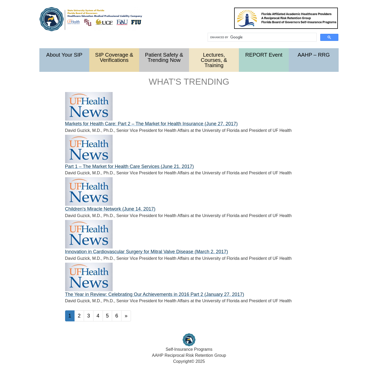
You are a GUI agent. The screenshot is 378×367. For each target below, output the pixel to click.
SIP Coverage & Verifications (114, 57)
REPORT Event (263, 55)
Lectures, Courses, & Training (214, 60)
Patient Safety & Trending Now (164, 57)
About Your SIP (64, 55)
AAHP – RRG (314, 55)
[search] (261, 37)
